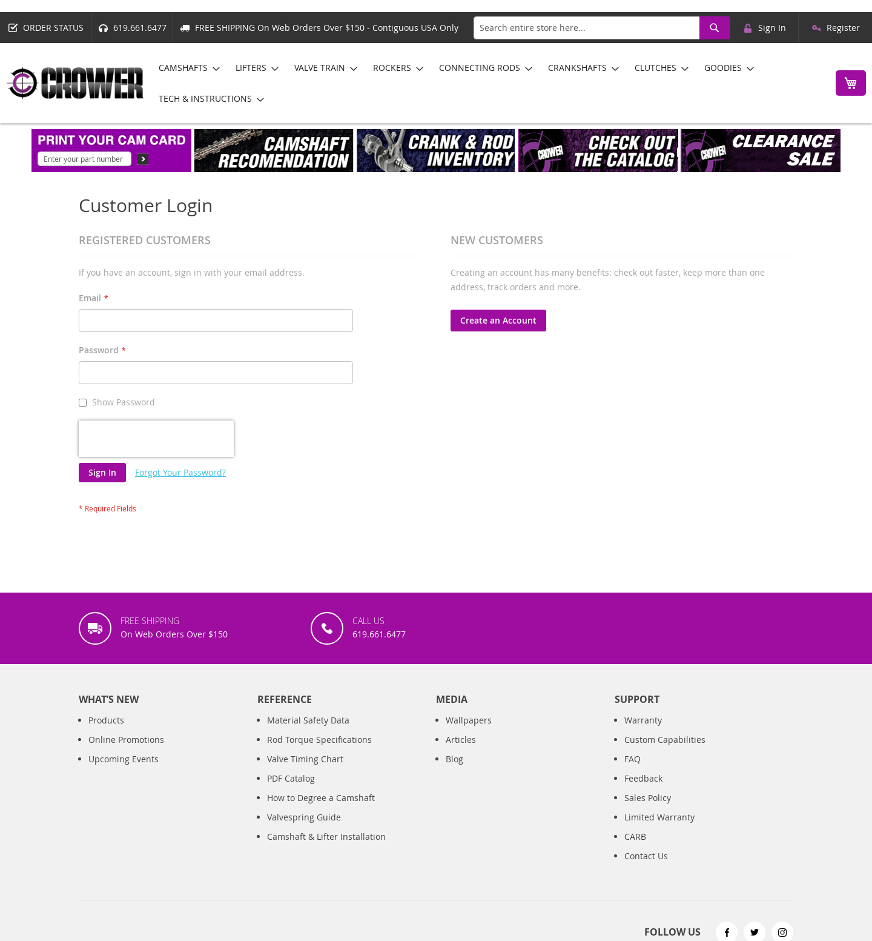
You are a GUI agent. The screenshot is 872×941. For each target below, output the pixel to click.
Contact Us (646, 856)
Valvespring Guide (304, 817)
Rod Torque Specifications (319, 739)
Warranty (643, 720)
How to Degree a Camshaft (321, 797)
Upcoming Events (123, 759)
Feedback (643, 778)
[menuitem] (185, 67)
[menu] (486, 83)
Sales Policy (647, 797)
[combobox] (602, 27)
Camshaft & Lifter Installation (326, 836)
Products (106, 720)
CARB (635, 836)
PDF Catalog (291, 778)
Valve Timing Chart (305, 759)
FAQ (632, 759)
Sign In (772, 27)
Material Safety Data (308, 720)
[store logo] (75, 83)
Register (843, 27)
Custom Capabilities (664, 739)
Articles (461, 739)
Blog (454, 759)
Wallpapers (469, 720)
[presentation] (156, 439)
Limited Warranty (659, 817)
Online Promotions (126, 739)
